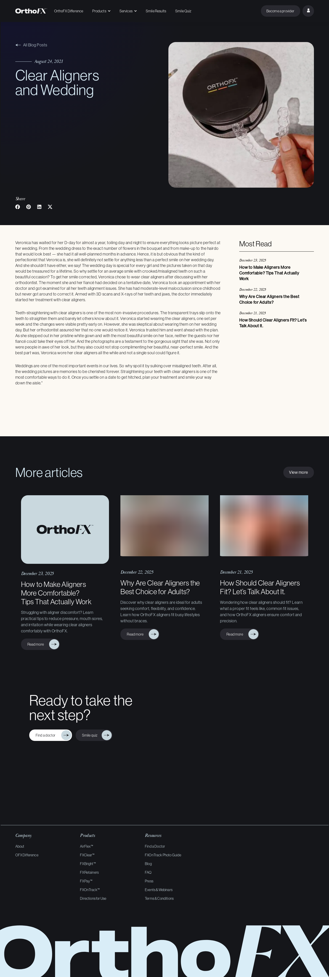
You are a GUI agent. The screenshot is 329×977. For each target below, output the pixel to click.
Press (149, 881)
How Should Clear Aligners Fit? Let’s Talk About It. (260, 587)
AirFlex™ (86, 846)
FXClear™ (87, 855)
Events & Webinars (158, 889)
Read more (37, 644)
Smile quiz (90, 735)
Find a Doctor (155, 846)
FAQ (148, 872)
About (19, 846)
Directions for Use (93, 898)
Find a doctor (47, 735)
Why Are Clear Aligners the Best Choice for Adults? (160, 587)
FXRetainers (89, 872)
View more (298, 472)
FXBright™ (88, 863)
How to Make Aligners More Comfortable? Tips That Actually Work (56, 593)
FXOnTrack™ (90, 889)
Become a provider (280, 11)
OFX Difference (26, 855)
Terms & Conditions (159, 898)
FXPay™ (86, 881)
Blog (148, 863)
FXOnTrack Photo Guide (163, 855)
